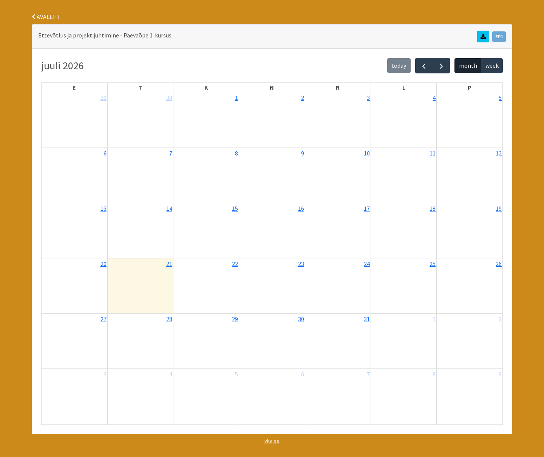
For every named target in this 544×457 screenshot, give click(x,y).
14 (169, 208)
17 (367, 208)
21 (169, 263)
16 (301, 208)
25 (433, 263)
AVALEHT (46, 16)
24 (367, 263)
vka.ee (272, 440)
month (468, 65)
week (492, 65)
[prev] (424, 65)
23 (301, 263)
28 (169, 319)
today (398, 65)
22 (235, 263)
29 (103, 97)
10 (367, 153)
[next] (441, 65)
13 (103, 208)
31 (367, 319)
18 (433, 208)
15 (235, 208)
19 (499, 208)
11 (433, 153)
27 (103, 319)
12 (499, 153)
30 (169, 97)
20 (103, 263)
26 (499, 263)
